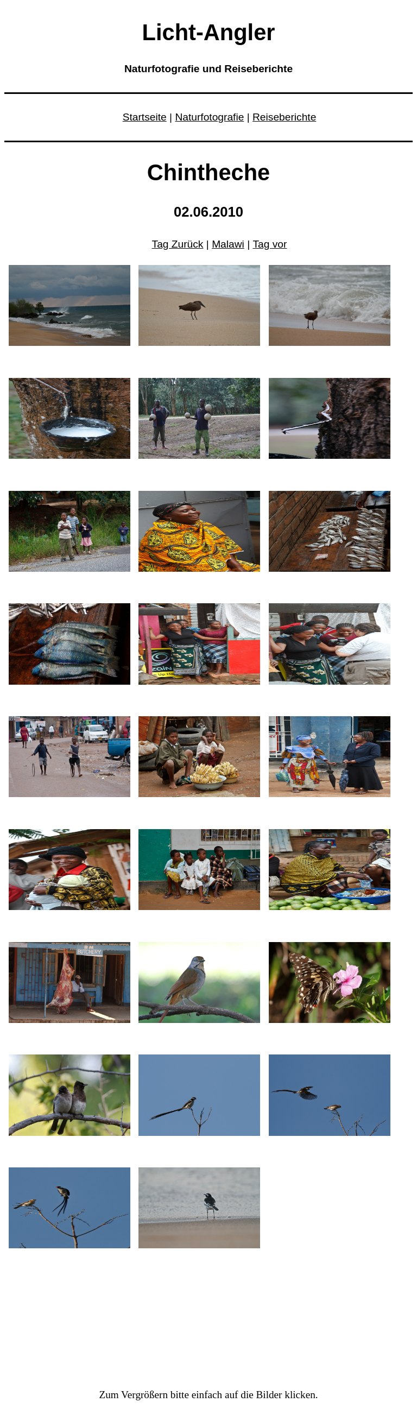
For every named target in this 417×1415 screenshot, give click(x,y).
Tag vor (270, 244)
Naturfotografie (209, 117)
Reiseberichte (284, 117)
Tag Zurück (178, 244)
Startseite (145, 117)
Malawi (228, 244)
